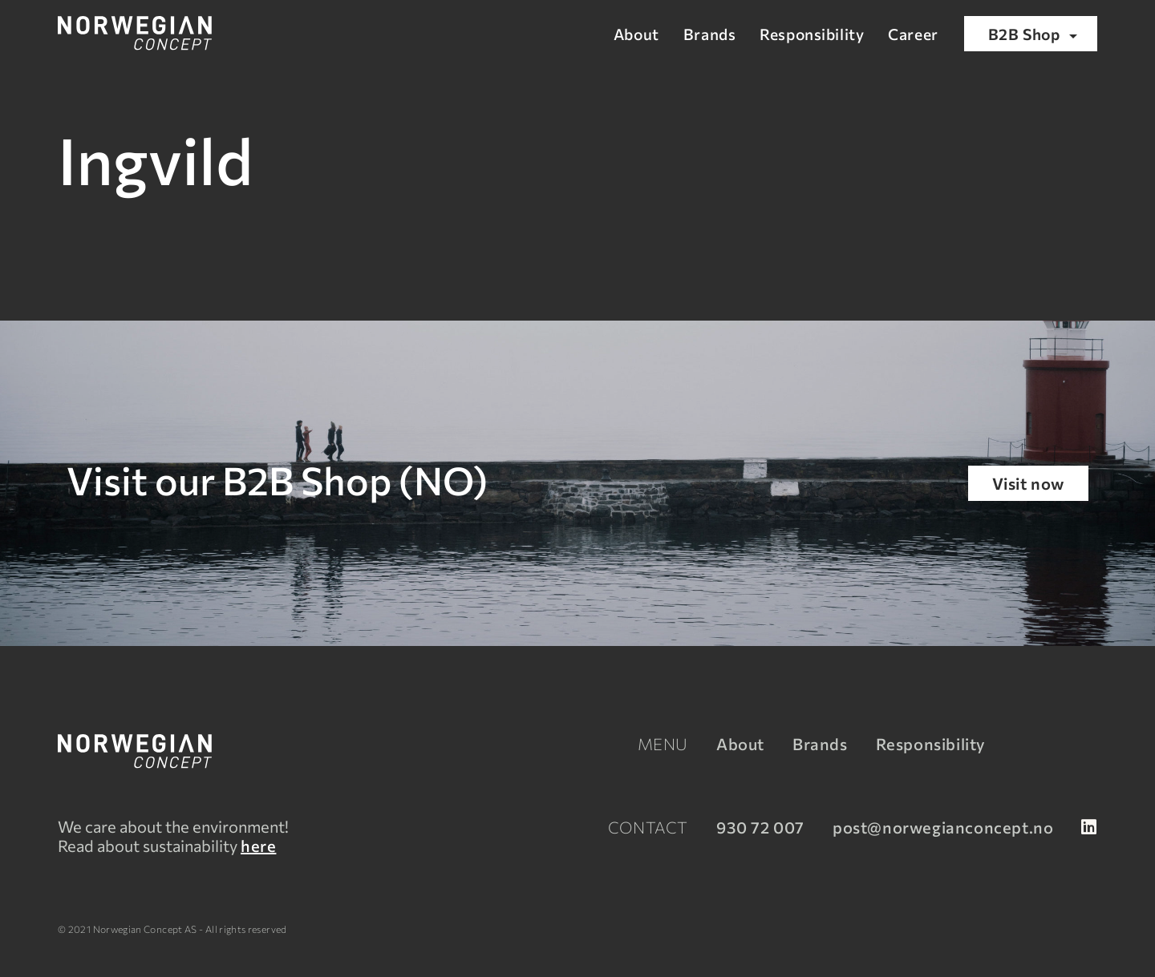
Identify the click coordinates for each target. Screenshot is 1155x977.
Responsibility (812, 33)
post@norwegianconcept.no (943, 827)
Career (913, 33)
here (258, 845)
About (636, 33)
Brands (709, 33)
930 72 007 (760, 827)
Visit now (1028, 483)
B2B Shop (1035, 35)
